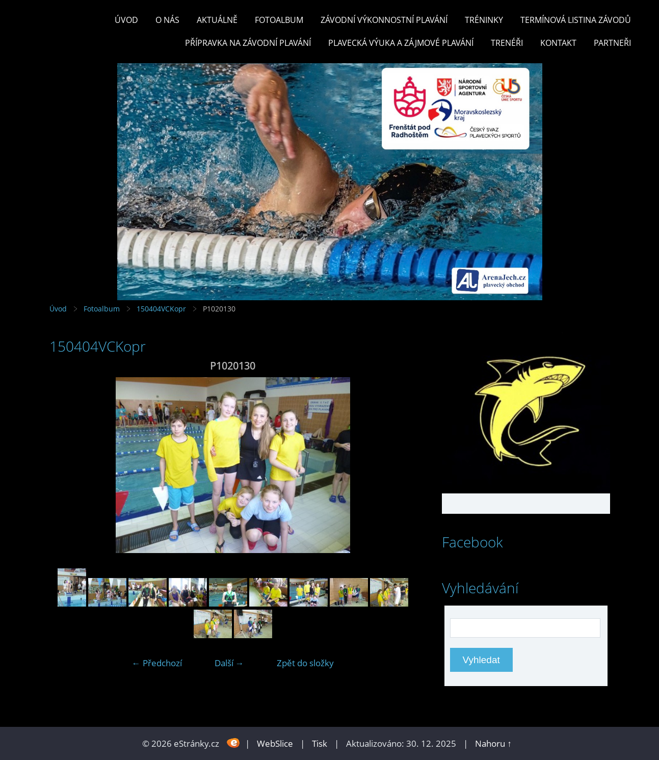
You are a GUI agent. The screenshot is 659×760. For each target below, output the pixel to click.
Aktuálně (217, 19)
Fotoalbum (279, 19)
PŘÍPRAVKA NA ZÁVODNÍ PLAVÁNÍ (248, 42)
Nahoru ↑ (493, 743)
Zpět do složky (305, 663)
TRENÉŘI (507, 42)
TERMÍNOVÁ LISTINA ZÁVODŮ (575, 19)
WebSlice (275, 743)
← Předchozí (157, 663)
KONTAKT (558, 42)
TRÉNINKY (484, 19)
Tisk (319, 743)
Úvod (126, 19)
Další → (229, 663)
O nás (167, 19)
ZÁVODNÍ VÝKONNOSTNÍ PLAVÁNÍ (384, 19)
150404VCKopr (161, 308)
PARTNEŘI (612, 42)
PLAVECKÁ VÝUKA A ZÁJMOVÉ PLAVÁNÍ (400, 42)
